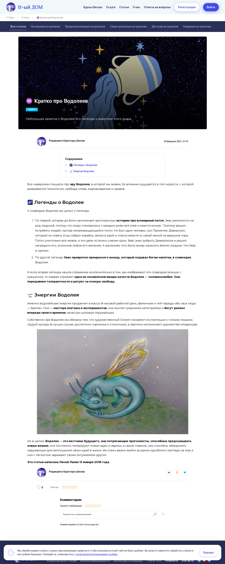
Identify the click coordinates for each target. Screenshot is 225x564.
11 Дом (10, 17)
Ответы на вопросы (157, 7)
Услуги (111, 7)
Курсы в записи (144, 543)
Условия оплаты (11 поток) (174, 543)
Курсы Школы (92, 7)
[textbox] (109, 511)
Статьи (124, 7)
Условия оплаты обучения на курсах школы (104, 543)
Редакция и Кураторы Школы (67, 140)
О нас (136, 7)
